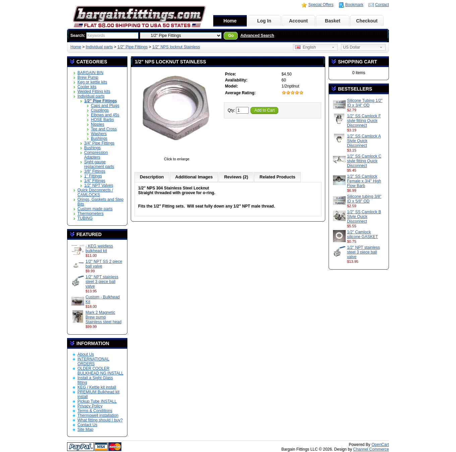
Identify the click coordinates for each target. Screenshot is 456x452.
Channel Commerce (371, 449)
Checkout (367, 20)
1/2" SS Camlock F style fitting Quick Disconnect (364, 121)
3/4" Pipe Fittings (99, 143)
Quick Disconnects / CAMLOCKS (95, 192)
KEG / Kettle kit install (96, 387)
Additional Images (194, 176)
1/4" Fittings (94, 180)
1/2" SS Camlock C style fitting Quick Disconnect (364, 161)
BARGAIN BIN (90, 72)
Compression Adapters (96, 155)
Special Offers (320, 4)
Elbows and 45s (105, 115)
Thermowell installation (97, 415)
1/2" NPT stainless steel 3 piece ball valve (102, 282)
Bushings (99, 138)
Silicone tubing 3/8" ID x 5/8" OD (364, 199)
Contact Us (87, 424)
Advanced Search (257, 35)
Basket (332, 20)
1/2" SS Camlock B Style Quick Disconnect (364, 217)
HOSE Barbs (102, 119)
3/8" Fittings (94, 171)
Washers (99, 133)
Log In (264, 20)
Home (230, 20)
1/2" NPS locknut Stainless (176, 47)
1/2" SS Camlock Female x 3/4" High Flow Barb (364, 181)
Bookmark (354, 4)
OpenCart (380, 444)
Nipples (97, 124)
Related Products (277, 176)
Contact (382, 4)
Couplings (100, 110)
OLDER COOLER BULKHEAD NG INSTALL (100, 371)
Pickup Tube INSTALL (97, 401)
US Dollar (351, 47)
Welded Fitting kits (93, 91)
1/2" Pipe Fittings (132, 47)
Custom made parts (95, 209)
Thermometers (90, 213)
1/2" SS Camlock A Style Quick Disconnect (364, 141)
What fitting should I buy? (100, 420)
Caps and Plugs (105, 105)
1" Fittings (93, 176)
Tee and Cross (104, 129)
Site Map (85, 429)
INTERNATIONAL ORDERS (93, 361)
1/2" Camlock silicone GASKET (362, 234)
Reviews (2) (236, 176)
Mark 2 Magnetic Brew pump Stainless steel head (103, 317)
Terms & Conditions (94, 410)
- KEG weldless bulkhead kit (99, 248)
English (305, 47)
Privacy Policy (90, 406)
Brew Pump (87, 77)
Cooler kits (87, 86)
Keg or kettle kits (92, 82)
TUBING (85, 218)
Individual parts (99, 47)
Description (152, 176)
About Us (85, 354)
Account (298, 20)
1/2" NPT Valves (98, 185)
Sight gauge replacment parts (99, 164)
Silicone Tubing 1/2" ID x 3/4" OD (365, 103)
